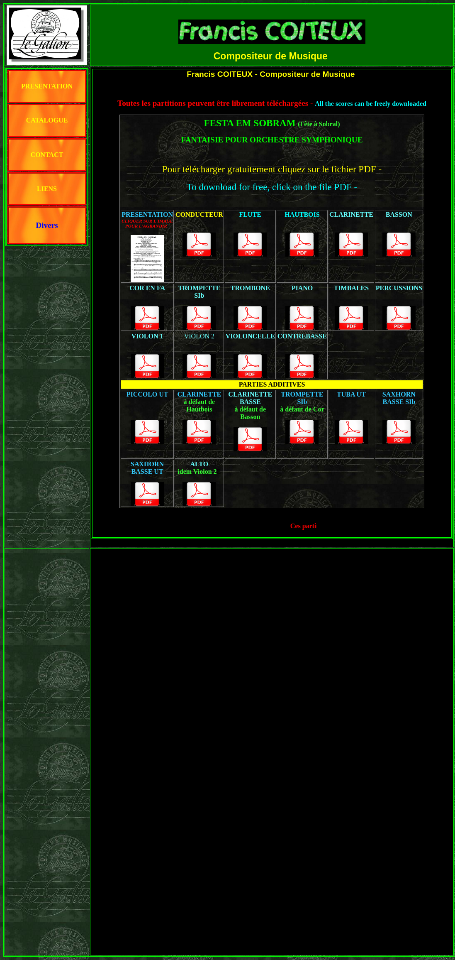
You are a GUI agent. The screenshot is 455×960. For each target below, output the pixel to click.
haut (272, 8)
